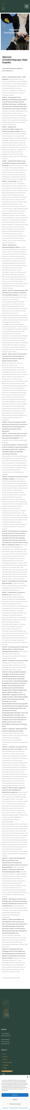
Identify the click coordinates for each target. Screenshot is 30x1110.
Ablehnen (15, 1099)
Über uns (5, 1056)
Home (4, 1054)
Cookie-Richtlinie (5, 1107)
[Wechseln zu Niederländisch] (15, 1073)
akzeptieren (15, 1095)
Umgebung (5, 1065)
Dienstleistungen (7, 1062)
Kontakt (5, 1068)
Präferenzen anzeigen (15, 1104)
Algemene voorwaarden (23, 1107)
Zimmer (5, 1059)
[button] (27, 1077)
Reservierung (7, 1071)
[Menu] (26, 6)
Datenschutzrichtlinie (14, 1107)
